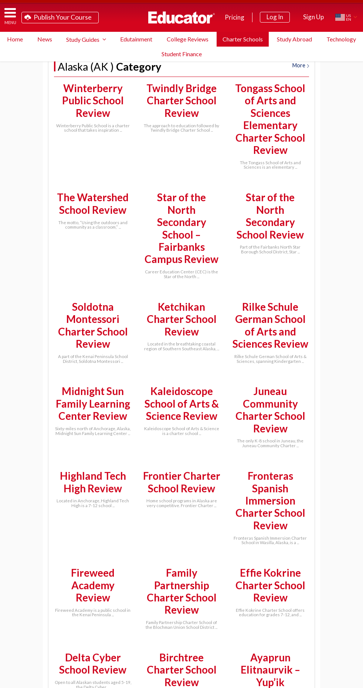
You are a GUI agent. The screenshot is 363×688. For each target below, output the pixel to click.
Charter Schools (243, 39)
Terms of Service (301, 681)
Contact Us (164, 655)
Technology (341, 39)
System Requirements (251, 631)
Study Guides (82, 39)
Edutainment (136, 39)
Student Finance (182, 53)
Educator (181, 17)
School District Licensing (124, 643)
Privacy (328, 681)
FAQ (202, 631)
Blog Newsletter (255, 643)
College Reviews (187, 39)
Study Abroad (294, 39)
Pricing (234, 17)
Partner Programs (195, 643)
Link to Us (206, 655)
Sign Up (313, 17)
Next (197, 559)
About (346, 681)
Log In (275, 17)
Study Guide (167, 631)
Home (15, 39)
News (44, 39)
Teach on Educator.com (110, 631)
